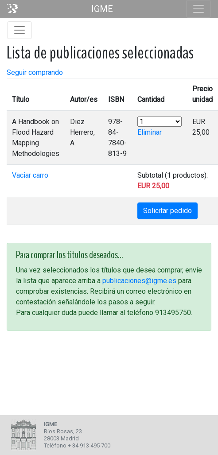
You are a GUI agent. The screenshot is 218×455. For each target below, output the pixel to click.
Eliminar (149, 132)
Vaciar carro (30, 175)
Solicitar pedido (167, 210)
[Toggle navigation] (198, 9)
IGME (102, 9)
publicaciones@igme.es (139, 280)
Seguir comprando (35, 72)
